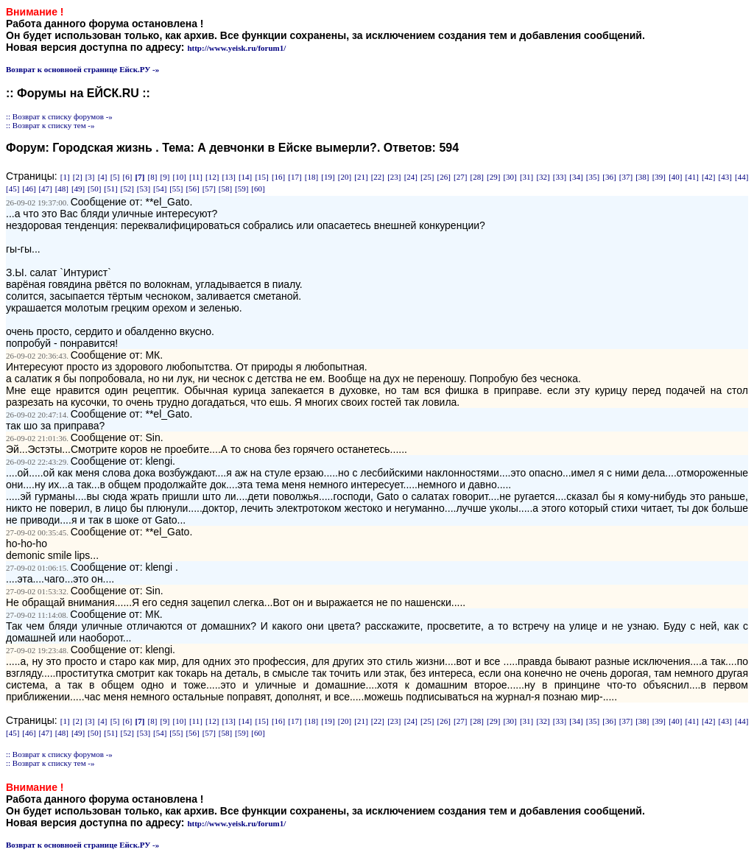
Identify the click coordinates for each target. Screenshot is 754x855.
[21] (360, 176)
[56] (192, 188)
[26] (444, 176)
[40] (675, 176)
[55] (176, 188)
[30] (509, 176)
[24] (410, 176)
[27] (460, 176)
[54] (159, 188)
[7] (140, 176)
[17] (294, 176)
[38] (642, 176)
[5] (115, 176)
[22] (377, 176)
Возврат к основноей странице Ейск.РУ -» (82, 69)
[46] (28, 188)
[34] (575, 176)
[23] (394, 176)
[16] (278, 176)
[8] (153, 176)
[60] (257, 188)
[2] (77, 176)
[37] (626, 176)
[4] (103, 176)
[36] (609, 176)
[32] (542, 176)
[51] (110, 188)
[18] (311, 176)
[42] (708, 176)
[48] (61, 188)
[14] (245, 176)
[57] (209, 188)
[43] (725, 176)
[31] (526, 176)
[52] (127, 188)
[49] (78, 188)
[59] (241, 188)
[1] (65, 176)
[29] (493, 176)
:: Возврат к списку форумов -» (59, 116)
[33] (559, 176)
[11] (195, 176)
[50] (94, 188)
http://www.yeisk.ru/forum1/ (236, 47)
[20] (344, 176)
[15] (261, 176)
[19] (327, 176)
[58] (225, 188)
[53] (143, 188)
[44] (741, 176)
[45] (12, 188)
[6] (128, 176)
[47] (45, 188)
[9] (165, 176)
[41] (692, 176)
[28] (477, 176)
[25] (427, 176)
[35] (592, 176)
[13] (228, 176)
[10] (179, 176)
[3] (90, 176)
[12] (212, 176)
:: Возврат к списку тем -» (50, 125)
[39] (659, 176)
